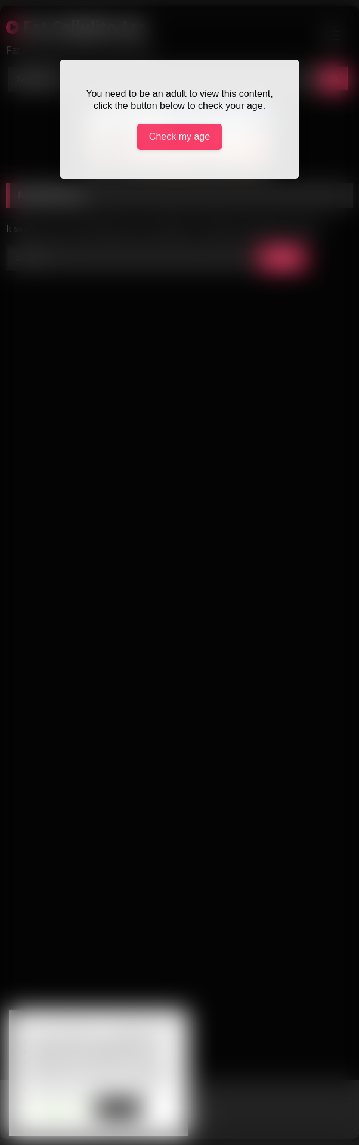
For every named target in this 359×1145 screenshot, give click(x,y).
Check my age (179, 137)
